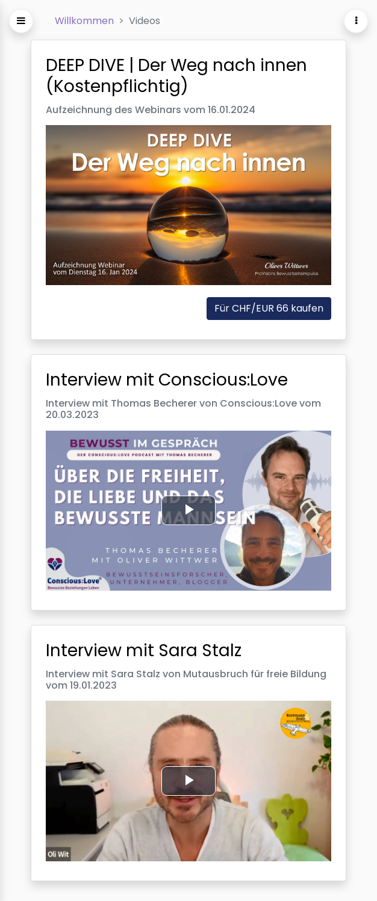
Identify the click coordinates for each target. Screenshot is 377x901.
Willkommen (84, 21)
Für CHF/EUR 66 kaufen (268, 309)
